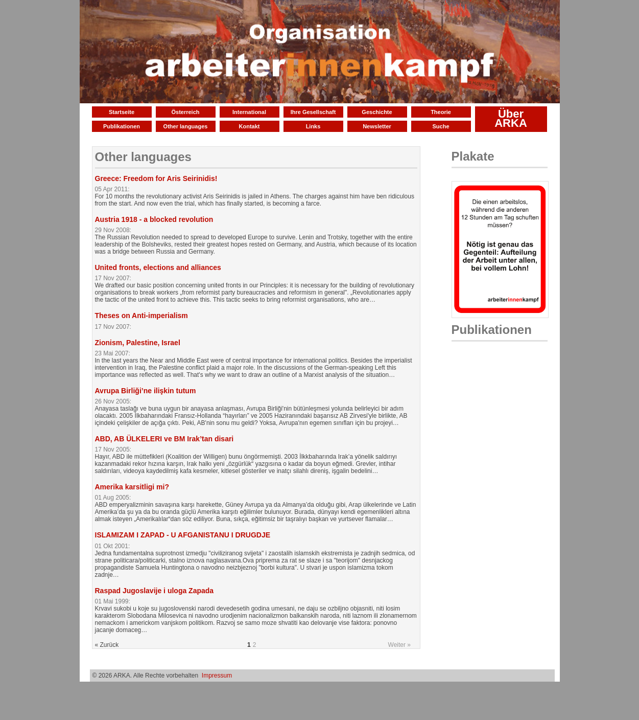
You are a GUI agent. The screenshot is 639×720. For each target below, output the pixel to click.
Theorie (441, 112)
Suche (440, 126)
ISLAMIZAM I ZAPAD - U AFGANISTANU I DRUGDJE (183, 535)
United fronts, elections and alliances (158, 267)
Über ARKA (510, 118)
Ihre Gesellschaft (313, 112)
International (249, 112)
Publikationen (121, 126)
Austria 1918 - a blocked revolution (154, 219)
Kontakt (249, 126)
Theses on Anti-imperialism (141, 315)
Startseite (121, 112)
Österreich (185, 112)
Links (313, 126)
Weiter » (399, 644)
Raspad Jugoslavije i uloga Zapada (154, 591)
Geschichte (377, 112)
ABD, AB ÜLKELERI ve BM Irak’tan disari (164, 439)
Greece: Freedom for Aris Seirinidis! (156, 178)
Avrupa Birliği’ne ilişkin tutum (145, 391)
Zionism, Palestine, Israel (137, 343)
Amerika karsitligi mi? (132, 487)
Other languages (185, 126)
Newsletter (377, 126)
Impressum (217, 675)
